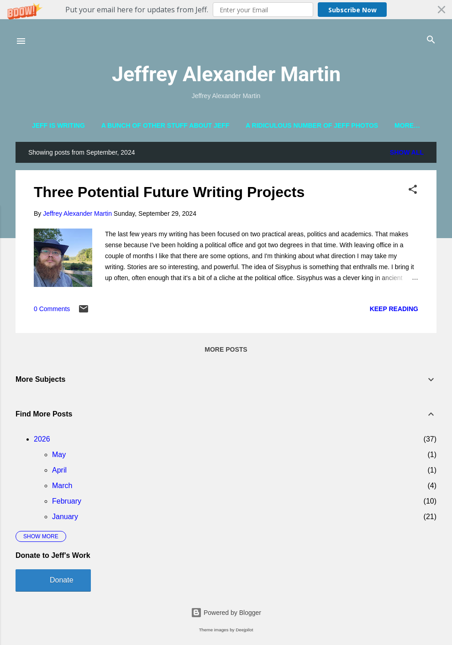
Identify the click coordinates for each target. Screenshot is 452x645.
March (62, 487)
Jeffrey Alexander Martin (226, 74)
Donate (62, 582)
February (66, 503)
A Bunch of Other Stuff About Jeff (165, 125)
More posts (226, 351)
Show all (407, 154)
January (65, 518)
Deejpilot (244, 629)
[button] (226, 9)
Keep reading (394, 310)
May (59, 456)
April (59, 472)
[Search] (431, 40)
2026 (42, 441)
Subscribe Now (352, 9)
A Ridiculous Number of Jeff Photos (312, 125)
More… (407, 125)
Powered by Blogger (226, 612)
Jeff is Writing (58, 125)
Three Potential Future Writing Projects (169, 194)
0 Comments (52, 311)
